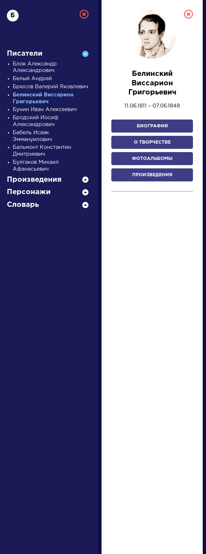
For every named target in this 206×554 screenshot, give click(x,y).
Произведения (152, 175)
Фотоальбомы (152, 159)
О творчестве (152, 142)
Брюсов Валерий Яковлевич (50, 86)
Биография (152, 126)
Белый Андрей (32, 78)
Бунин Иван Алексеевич (45, 109)
